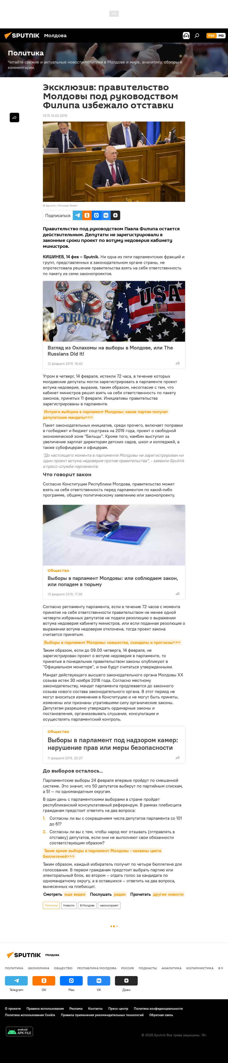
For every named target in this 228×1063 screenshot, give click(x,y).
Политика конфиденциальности (158, 1008)
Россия (127, 968)
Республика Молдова (96, 968)
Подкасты (148, 968)
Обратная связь (161, 1015)
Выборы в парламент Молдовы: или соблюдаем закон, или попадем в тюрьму (113, 581)
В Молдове (87, 905)
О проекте (13, 1008)
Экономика (38, 968)
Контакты (95, 1008)
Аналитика (172, 968)
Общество (58, 571)
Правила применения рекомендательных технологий (102, 1015)
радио (120, 894)
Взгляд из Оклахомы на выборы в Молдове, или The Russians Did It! (110, 350)
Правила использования (45, 1008)
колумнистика (200, 968)
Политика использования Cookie (30, 1015)
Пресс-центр (118, 1008)
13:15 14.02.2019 (55, 115)
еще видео (74, 894)
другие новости (168, 894)
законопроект (109, 905)
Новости (68, 905)
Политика (51, 905)
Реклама (75, 1008)
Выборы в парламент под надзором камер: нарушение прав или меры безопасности (113, 743)
